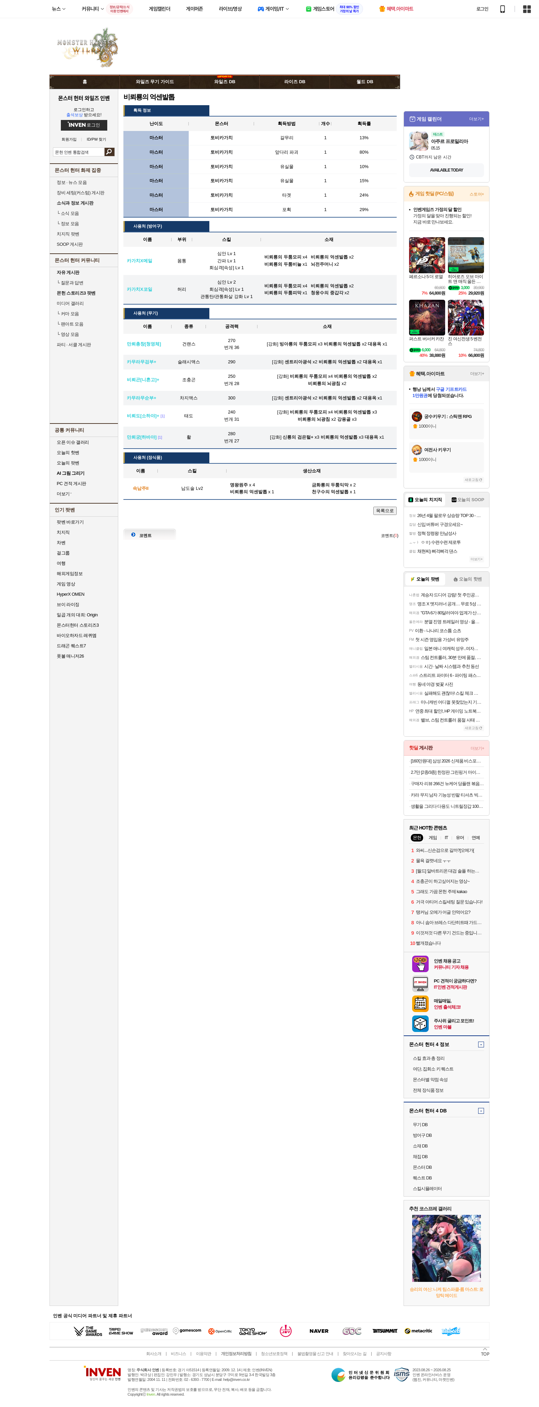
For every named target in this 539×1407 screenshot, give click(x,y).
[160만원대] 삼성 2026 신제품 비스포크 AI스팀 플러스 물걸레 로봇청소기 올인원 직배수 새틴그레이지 (447, 760)
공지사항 (383, 1353)
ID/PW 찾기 (97, 139)
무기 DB (420, 1124)
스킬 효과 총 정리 (428, 1058)
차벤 (61, 542)
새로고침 (471, 480)
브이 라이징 (68, 604)
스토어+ (477, 194)
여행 (61, 563)
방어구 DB (422, 1135)
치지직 (63, 532)
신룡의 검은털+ (298, 437)
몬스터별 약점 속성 (430, 1079)
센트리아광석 (298, 361)
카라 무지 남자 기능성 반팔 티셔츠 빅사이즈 (447, 795)
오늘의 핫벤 (68, 452)
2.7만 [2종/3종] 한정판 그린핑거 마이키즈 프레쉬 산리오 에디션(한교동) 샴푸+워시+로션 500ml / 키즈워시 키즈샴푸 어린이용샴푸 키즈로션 (447, 772)
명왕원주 (239, 484)
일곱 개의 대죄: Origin (77, 615)
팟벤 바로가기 (70, 522)
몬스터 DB (422, 1167)
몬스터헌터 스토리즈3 (78, 625)
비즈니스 (178, 1353)
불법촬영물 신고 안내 (315, 1353)
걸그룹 (63, 553)
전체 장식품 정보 (428, 1090)
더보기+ (476, 119)
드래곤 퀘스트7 (71, 646)
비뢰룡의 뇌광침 (324, 383)
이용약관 (203, 1353)
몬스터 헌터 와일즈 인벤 (84, 98)
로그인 (482, 9)
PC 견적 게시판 (71, 483)
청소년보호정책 (274, 1353)
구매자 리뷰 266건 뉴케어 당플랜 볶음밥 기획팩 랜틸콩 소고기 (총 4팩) (447, 783)
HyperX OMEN (70, 594)
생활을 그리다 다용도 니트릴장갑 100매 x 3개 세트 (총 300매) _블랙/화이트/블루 (447, 806)
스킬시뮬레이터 (427, 1188)
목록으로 (385, 510)
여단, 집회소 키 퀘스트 (433, 1068)
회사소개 (153, 1353)
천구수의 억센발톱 (330, 491)
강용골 (344, 419)
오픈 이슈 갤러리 (73, 442)
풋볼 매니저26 (70, 656)
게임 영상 (66, 584)
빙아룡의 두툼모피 (298, 344)
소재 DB (420, 1145)
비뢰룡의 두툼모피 (308, 376)
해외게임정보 (69, 573)
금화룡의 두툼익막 (330, 484)
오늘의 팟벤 (68, 463)
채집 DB (420, 1156)
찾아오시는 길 (354, 1353)
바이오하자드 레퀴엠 (77, 635)
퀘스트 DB (422, 1177)
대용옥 (374, 344)
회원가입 (69, 139)
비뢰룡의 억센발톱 (342, 344)
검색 (109, 152)
